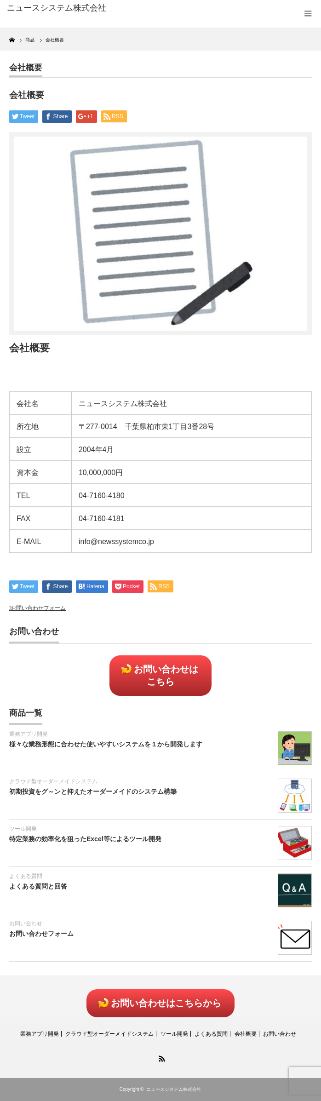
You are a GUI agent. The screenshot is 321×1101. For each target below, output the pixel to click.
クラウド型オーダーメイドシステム (53, 781)
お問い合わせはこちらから (166, 1003)
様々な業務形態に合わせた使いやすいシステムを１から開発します (105, 744)
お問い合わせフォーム (38, 608)
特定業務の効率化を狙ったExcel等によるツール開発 (85, 839)
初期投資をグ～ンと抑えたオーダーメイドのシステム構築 (93, 791)
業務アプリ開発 (28, 734)
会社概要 (25, 67)
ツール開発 (23, 829)
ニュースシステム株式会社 (173, 1089)
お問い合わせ (25, 923)
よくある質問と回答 (38, 886)
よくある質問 (25, 876)
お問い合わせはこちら (166, 675)
